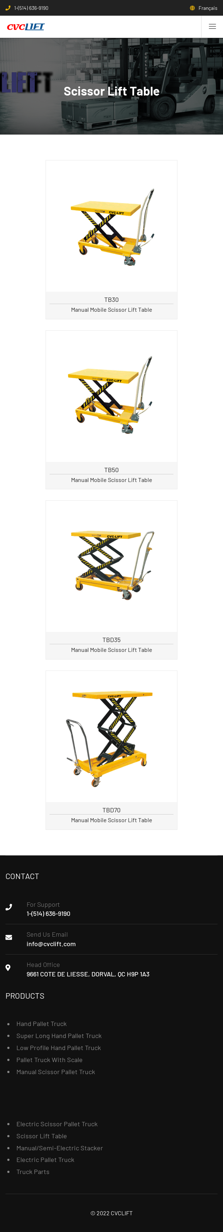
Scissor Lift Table (41, 1136)
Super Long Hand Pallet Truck (59, 1035)
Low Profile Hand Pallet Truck (58, 1047)
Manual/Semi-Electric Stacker (59, 1148)
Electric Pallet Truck (45, 1159)
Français (208, 8)
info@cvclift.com (51, 944)
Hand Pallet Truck (41, 1023)
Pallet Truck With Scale (49, 1060)
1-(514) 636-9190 (48, 913)
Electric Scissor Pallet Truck (57, 1124)
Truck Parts (33, 1171)
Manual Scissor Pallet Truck (55, 1072)
